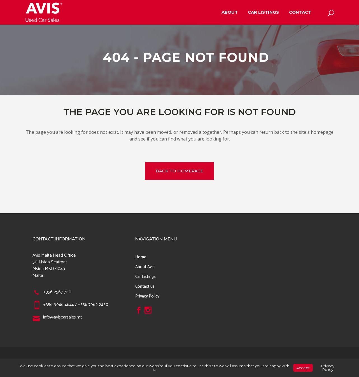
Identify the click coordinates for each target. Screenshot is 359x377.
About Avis (145, 266)
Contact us (145, 286)
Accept (303, 368)
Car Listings (145, 276)
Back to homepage (179, 171)
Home (140, 257)
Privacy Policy (147, 296)
